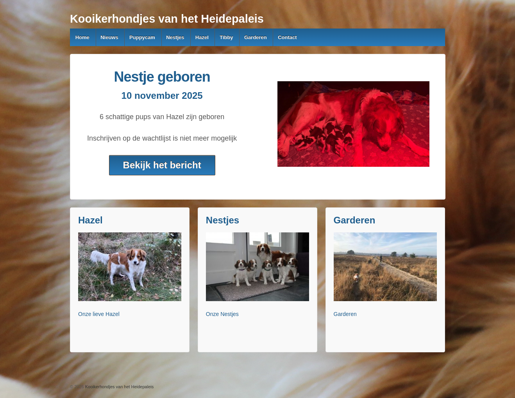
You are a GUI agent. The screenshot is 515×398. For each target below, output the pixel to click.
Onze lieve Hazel (99, 314)
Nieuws (109, 37)
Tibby (226, 37)
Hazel (202, 37)
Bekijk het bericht (162, 165)
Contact (287, 37)
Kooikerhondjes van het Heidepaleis (167, 18)
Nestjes (175, 37)
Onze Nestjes (222, 314)
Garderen (255, 37)
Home (82, 37)
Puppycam (142, 37)
